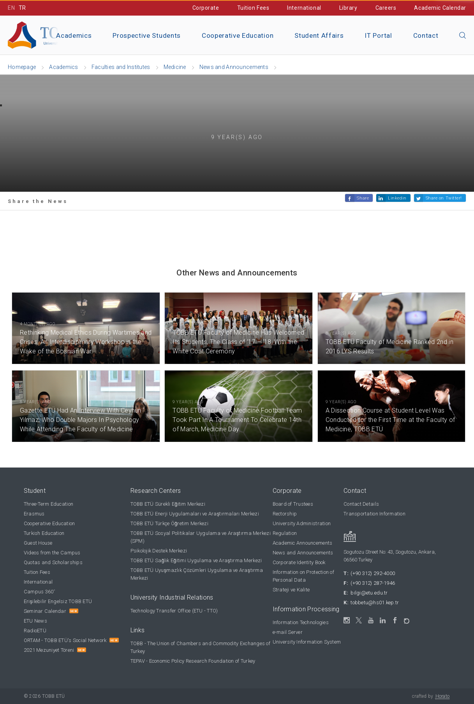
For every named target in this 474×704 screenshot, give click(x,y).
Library (348, 8)
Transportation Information (374, 514)
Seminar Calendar (45, 611)
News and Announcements (303, 553)
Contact (426, 35)
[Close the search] (462, 35)
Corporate (205, 8)
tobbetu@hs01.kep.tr (375, 602)
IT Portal (378, 35)
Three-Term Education (48, 504)
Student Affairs (319, 35)
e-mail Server (288, 632)
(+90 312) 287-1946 (373, 583)
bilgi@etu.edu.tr (369, 593)
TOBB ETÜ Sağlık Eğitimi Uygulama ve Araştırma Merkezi (196, 560)
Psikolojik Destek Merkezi (158, 551)
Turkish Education (44, 533)
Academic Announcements (303, 543)
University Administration (302, 523)
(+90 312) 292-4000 (373, 573)
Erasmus (34, 514)
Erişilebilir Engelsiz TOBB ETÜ (58, 601)
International (304, 8)
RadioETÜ (35, 630)
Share (363, 198)
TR (22, 8)
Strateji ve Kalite (291, 590)
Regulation (285, 533)
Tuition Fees (253, 8)
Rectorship (285, 514)
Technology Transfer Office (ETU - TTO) (174, 611)
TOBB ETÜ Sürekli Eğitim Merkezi (167, 504)
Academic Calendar (440, 8)
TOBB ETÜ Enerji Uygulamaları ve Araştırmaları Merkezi (194, 514)
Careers (385, 8)
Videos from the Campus (52, 553)
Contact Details (361, 504)
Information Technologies (301, 622)
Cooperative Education (237, 35)
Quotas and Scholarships (53, 562)
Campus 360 (39, 592)
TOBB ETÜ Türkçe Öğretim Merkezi (169, 523)
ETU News (35, 621)
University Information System (307, 642)
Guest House (38, 543)
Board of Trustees (293, 504)
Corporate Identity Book (299, 562)
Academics (74, 35)
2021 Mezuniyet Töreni (49, 650)
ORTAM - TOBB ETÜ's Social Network (65, 640)
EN (11, 8)
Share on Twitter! (444, 198)
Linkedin (397, 198)
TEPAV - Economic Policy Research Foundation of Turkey (193, 661)
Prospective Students (147, 35)
